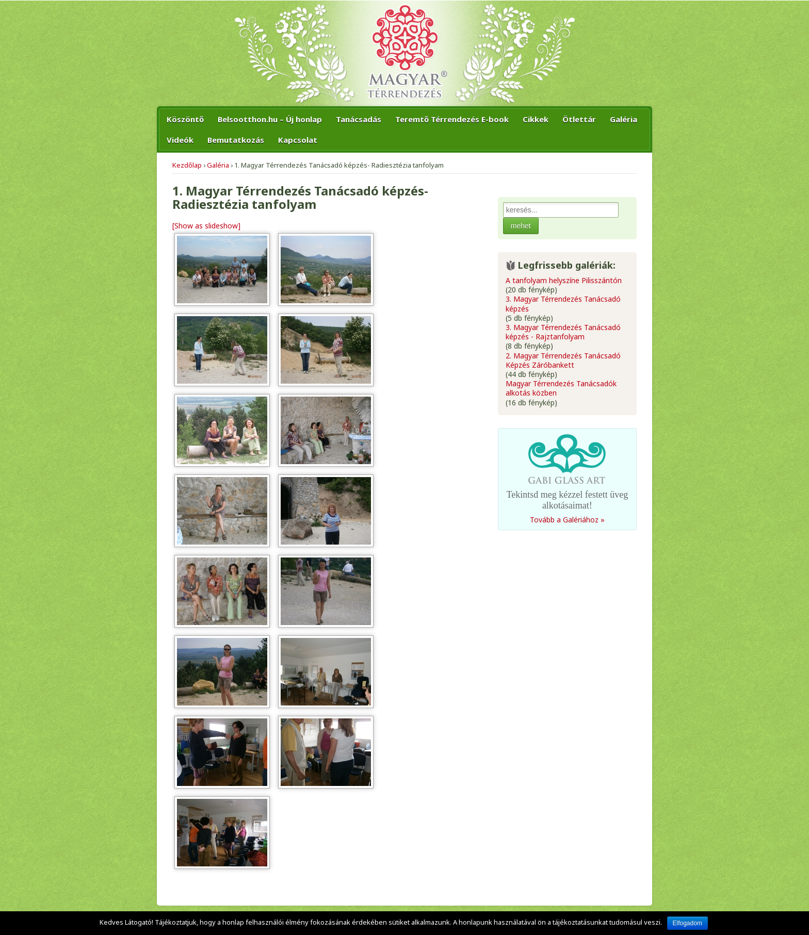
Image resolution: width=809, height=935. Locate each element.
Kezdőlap (187, 165)
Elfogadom (687, 923)
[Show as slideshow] (206, 226)
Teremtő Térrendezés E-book (452, 119)
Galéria (623, 119)
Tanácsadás (358, 119)
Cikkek (535, 119)
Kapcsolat (297, 140)
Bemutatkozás (235, 140)
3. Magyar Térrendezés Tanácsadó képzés (563, 303)
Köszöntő (185, 119)
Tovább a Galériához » (567, 519)
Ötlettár (579, 119)
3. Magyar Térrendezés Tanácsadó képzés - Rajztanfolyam (563, 332)
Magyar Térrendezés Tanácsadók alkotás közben (561, 388)
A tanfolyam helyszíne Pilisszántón (564, 280)
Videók (180, 140)
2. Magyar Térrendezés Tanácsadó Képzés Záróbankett (563, 360)
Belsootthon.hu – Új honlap (270, 119)
